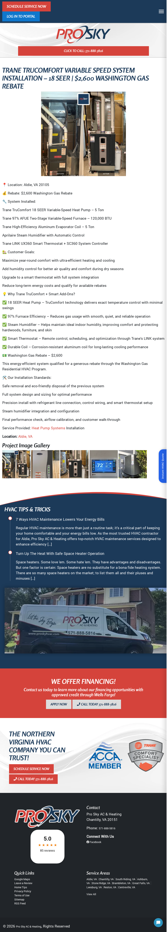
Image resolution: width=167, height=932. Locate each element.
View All (91, 894)
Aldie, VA (25, 436)
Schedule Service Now (26, 6)
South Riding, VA (125, 879)
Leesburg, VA (94, 887)
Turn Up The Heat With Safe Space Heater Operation (60, 553)
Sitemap (19, 899)
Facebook (94, 842)
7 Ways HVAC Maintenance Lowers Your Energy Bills (60, 519)
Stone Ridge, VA (101, 883)
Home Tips (20, 887)
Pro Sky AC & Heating (28, 926)
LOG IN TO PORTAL (21, 16)
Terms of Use (21, 895)
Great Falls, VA (141, 883)
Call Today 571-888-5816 (96, 704)
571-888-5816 (107, 828)
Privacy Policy (22, 891)
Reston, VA (110, 887)
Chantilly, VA (106, 879)
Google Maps (22, 879)
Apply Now (59, 704)
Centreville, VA (126, 887)
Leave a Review (23, 883)
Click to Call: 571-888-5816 (83, 51)
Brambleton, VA (121, 883)
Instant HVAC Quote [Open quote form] (162, 466)
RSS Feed (20, 903)
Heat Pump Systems (48, 428)
